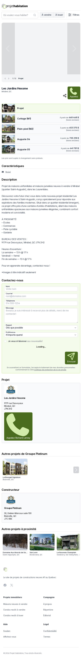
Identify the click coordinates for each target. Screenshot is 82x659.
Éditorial (47, 615)
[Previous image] (8, 48)
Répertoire (48, 610)
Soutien (6, 631)
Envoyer (71, 358)
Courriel (9, 294)
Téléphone (10, 301)
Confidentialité (50, 631)
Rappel (9, 325)
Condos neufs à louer (13, 615)
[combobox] (20, 15)
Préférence (10, 332)
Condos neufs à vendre (14, 610)
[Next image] (73, 48)
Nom (8, 286)
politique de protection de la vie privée (50, 370)
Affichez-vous (9, 636)
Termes (46, 636)
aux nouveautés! (25, 341)
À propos (47, 604)
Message (10, 308)
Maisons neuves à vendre (15, 604)
